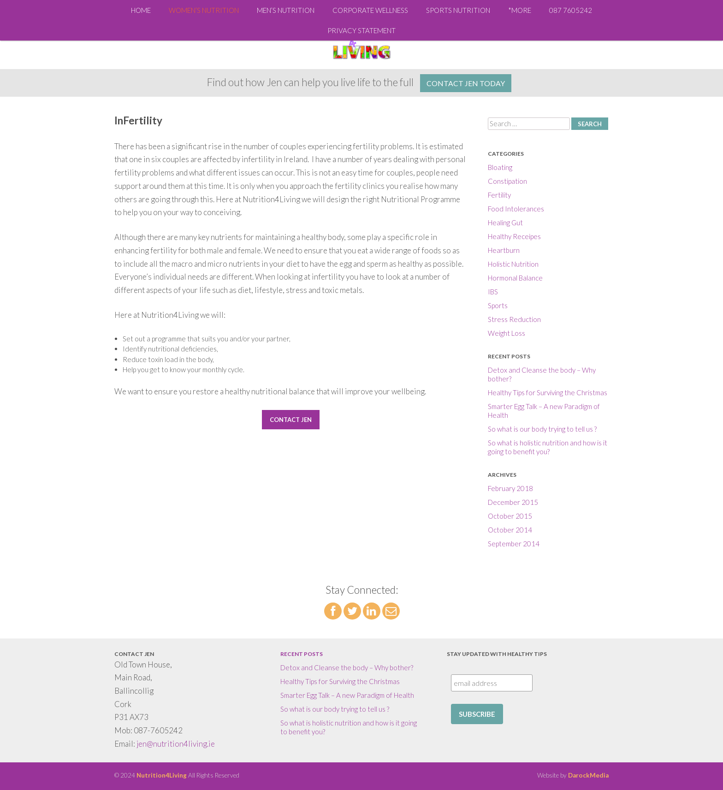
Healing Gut (505, 222)
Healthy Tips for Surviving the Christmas (547, 392)
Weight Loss (506, 333)
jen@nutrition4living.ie (175, 744)
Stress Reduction (514, 319)
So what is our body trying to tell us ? (542, 429)
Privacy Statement (361, 30)
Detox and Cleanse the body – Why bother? (346, 667)
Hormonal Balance (515, 278)
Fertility (499, 195)
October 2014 (510, 530)
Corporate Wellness (370, 10)
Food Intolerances (516, 209)
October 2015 (510, 516)
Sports (498, 305)
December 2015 (513, 502)
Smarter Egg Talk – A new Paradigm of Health (347, 695)
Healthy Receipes (514, 236)
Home (141, 10)
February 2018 (510, 488)
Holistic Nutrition (513, 264)
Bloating (500, 167)
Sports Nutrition (458, 10)
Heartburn (504, 250)
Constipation (507, 181)
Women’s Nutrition (204, 10)
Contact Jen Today (466, 83)
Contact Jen (291, 419)
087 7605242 (570, 10)
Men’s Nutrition (285, 10)
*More (519, 10)
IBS (493, 291)
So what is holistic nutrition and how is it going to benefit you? (547, 447)
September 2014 (513, 543)
